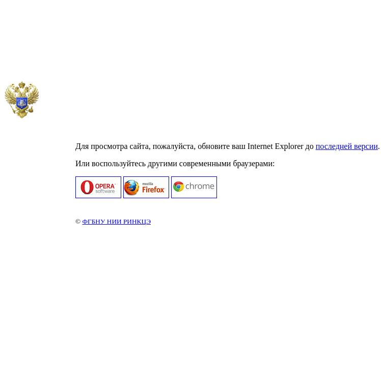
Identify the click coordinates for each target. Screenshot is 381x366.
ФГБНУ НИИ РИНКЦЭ (116, 221)
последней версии (347, 146)
